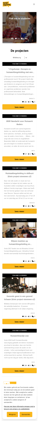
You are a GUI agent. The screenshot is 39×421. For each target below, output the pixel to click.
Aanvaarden (26, 414)
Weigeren (12, 414)
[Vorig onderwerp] (35, 27)
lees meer (19, 107)
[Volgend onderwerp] (4, 27)
